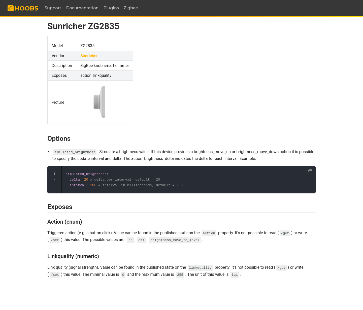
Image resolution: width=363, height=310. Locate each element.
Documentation (82, 8)
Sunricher (89, 55)
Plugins (111, 8)
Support (53, 8)
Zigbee (131, 8)
